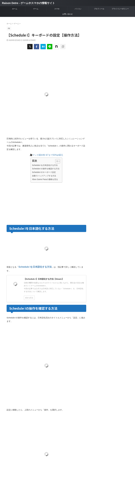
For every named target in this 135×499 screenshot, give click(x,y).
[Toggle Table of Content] (56, 161)
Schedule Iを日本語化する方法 (45, 165)
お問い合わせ (67, 14)
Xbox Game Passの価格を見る (45, 179)
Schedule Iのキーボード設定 (44, 172)
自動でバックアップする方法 (44, 176)
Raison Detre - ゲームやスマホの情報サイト (28, 3)
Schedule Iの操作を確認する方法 (45, 169)
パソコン (78, 9)
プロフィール (99, 9)
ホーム (14, 9)
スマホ (56, 9)
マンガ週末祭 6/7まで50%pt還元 (47, 155)
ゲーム (35, 9)
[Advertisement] (29, 203)
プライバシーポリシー (120, 9)
